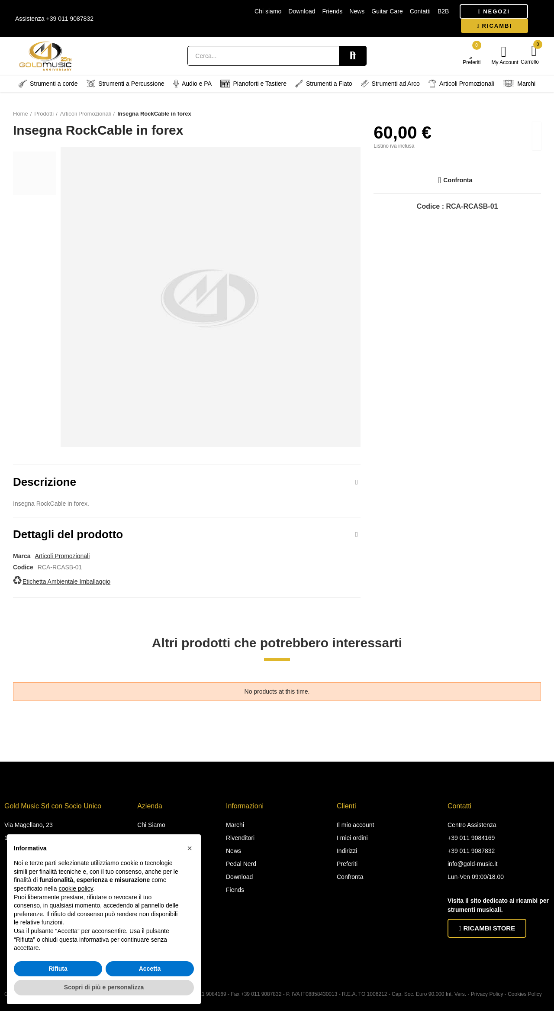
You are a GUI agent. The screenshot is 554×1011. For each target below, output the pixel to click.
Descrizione (44, 481)
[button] (494, 11)
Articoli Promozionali (62, 555)
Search (353, 56)
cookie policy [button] (76, 888)
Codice (23, 567)
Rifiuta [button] (58, 968)
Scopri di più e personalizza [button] (104, 987)
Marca (21, 555)
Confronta (457, 180)
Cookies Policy (525, 994)
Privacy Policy (487, 994)
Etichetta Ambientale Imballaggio (66, 581)
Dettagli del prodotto (68, 534)
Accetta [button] (150, 968)
